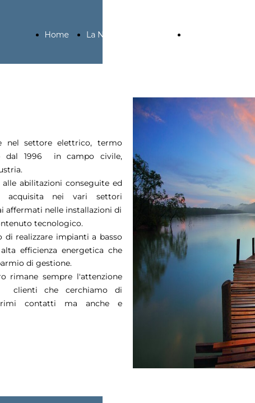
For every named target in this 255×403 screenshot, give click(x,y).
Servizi (199, 35)
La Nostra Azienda (121, 35)
